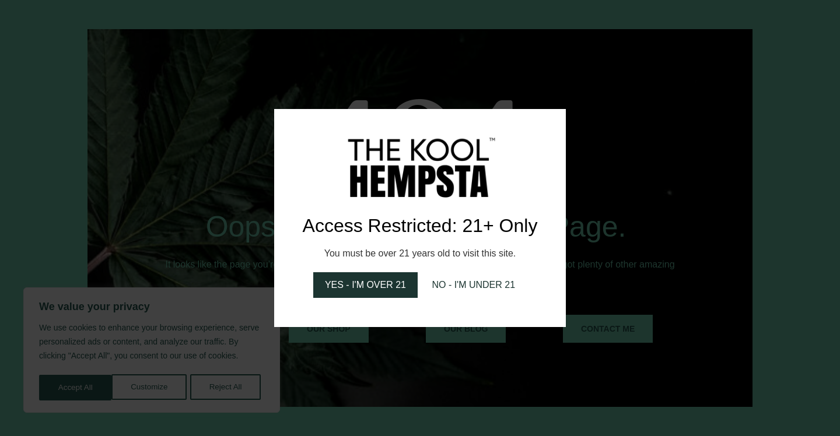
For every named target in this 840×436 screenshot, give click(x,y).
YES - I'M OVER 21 (365, 285)
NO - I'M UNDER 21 (473, 285)
